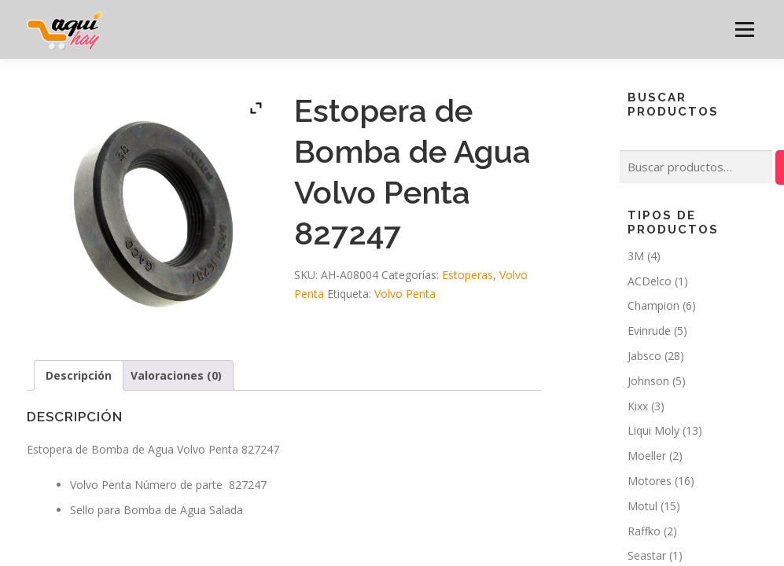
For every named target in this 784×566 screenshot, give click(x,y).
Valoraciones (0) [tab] (176, 375)
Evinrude (649, 330)
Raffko (644, 531)
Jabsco (644, 355)
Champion (653, 305)
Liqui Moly (653, 430)
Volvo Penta (405, 293)
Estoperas (467, 274)
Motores (650, 480)
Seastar (647, 555)
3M (636, 255)
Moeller (647, 455)
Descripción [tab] (79, 375)
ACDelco (650, 281)
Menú (744, 29)
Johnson (648, 380)
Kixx (638, 406)
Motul (642, 505)
